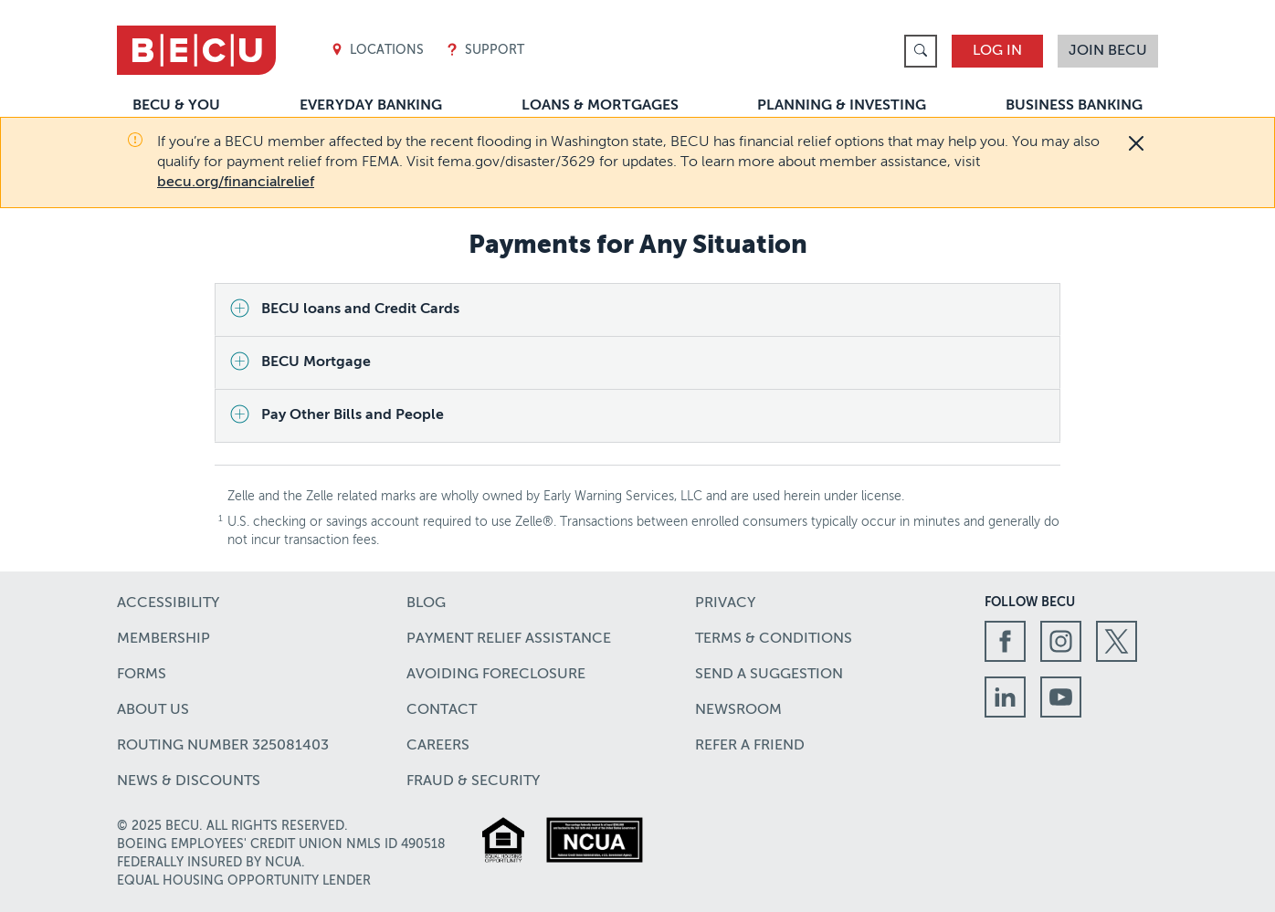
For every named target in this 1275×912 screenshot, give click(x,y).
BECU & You (176, 106)
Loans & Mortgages (600, 106)
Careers (437, 746)
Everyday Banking (371, 106)
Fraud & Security (473, 781)
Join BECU (1108, 51)
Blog (426, 603)
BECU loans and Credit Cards (360, 309)
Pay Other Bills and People (352, 415)
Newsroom (738, 710)
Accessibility (168, 603)
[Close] (1136, 143)
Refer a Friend (750, 746)
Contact (441, 710)
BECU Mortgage (316, 362)
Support (485, 50)
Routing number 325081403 (223, 746)
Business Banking (1074, 106)
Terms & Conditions (773, 639)
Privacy (725, 603)
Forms (141, 674)
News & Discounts (188, 781)
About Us (153, 710)
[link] (920, 51)
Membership (163, 639)
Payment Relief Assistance (508, 639)
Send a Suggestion (769, 674)
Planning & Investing (841, 106)
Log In (997, 51)
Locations (377, 50)
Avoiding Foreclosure (495, 674)
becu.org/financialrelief (235, 182)
